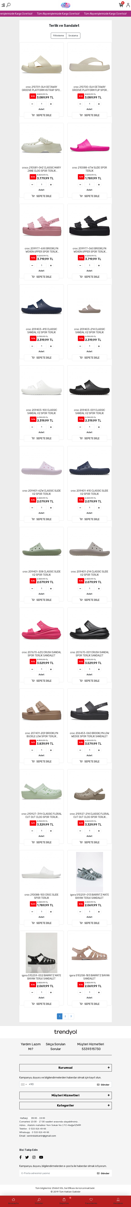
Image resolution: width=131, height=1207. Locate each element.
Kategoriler (65, 1105)
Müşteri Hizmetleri (90, 1046)
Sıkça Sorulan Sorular (55, 1046)
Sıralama (73, 35)
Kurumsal (65, 1067)
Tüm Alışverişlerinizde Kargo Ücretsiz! (62, 13)
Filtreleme (58, 35)
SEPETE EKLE (41, 115)
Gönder (103, 1084)
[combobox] (24, 1084)
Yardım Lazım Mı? (31, 1046)
